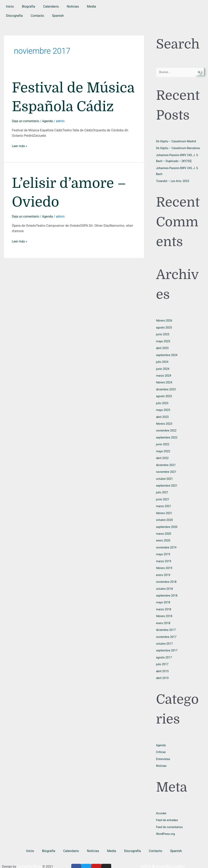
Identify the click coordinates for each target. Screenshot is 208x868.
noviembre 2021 (166, 468)
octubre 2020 (164, 515)
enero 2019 (163, 569)
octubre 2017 (164, 636)
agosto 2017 (164, 650)
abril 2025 (162, 347)
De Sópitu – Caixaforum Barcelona (179, 148)
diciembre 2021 (166, 461)
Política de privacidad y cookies (164, 857)
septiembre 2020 (167, 522)
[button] (58, 15)
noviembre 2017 (166, 629)
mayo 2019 (163, 549)
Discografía (14, 16)
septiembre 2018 (167, 589)
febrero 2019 (164, 562)
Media (91, 6)
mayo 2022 (163, 448)
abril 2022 (162, 454)
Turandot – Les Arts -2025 (173, 180)
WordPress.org (166, 825)
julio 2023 (162, 401)
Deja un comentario (26, 140)
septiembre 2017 (167, 643)
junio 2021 (163, 495)
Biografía (28, 6)
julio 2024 (162, 360)
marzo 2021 (164, 502)
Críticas (161, 744)
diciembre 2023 (166, 387)
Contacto (37, 16)
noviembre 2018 (166, 576)
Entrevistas (163, 750)
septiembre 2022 (167, 434)
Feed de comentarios (170, 818)
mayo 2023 (163, 407)
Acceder (161, 805)
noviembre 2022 (166, 428)
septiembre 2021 (167, 481)
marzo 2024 (164, 374)
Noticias (73, 6)
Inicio (10, 6)
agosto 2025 (164, 327)
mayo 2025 (163, 340)
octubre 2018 (164, 582)
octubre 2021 (164, 475)
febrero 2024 (164, 380)
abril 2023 (162, 414)
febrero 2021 (164, 508)
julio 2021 (162, 488)
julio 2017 (162, 656)
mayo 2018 (163, 596)
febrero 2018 (164, 609)
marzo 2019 (164, 555)
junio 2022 (163, 441)
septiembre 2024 (167, 353)
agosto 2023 (164, 394)
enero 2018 (163, 616)
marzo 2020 (164, 528)
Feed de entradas (167, 811)
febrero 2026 (164, 320)
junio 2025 (163, 333)
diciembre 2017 (166, 623)
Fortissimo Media (30, 857)
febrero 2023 (164, 421)
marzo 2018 (164, 603)
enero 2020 (163, 535)
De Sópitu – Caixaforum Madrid (177, 141)
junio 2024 (163, 367)
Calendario (51, 6)
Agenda (48, 140)
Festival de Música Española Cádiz (71, 106)
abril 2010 (162, 670)
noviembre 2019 (166, 542)
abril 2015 (162, 663)
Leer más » (20, 164)
